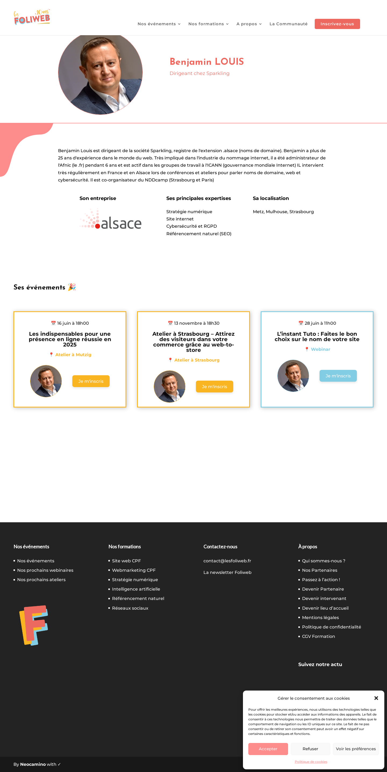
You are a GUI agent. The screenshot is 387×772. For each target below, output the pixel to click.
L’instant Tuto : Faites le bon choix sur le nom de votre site (317, 336)
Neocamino (33, 764)
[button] (376, 698)
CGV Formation (318, 636)
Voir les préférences (356, 748)
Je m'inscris (90, 381)
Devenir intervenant (324, 598)
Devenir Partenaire (323, 589)
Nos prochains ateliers (41, 579)
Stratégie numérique (135, 579)
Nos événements (157, 24)
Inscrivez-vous (337, 23)
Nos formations (206, 24)
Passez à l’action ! (321, 579)
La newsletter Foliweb (227, 572)
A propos (246, 24)
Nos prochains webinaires (45, 570)
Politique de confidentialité (331, 627)
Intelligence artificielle (136, 589)
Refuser (310, 748)
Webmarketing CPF (134, 570)
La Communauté (289, 24)
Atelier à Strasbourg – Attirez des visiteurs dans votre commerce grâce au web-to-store (193, 342)
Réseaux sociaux (130, 608)
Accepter (268, 748)
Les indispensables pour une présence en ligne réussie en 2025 (70, 339)
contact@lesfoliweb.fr (227, 560)
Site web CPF (126, 560)
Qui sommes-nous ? (323, 560)
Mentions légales (320, 617)
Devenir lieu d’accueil (325, 608)
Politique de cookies (311, 762)
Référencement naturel (138, 598)
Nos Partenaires (319, 570)
